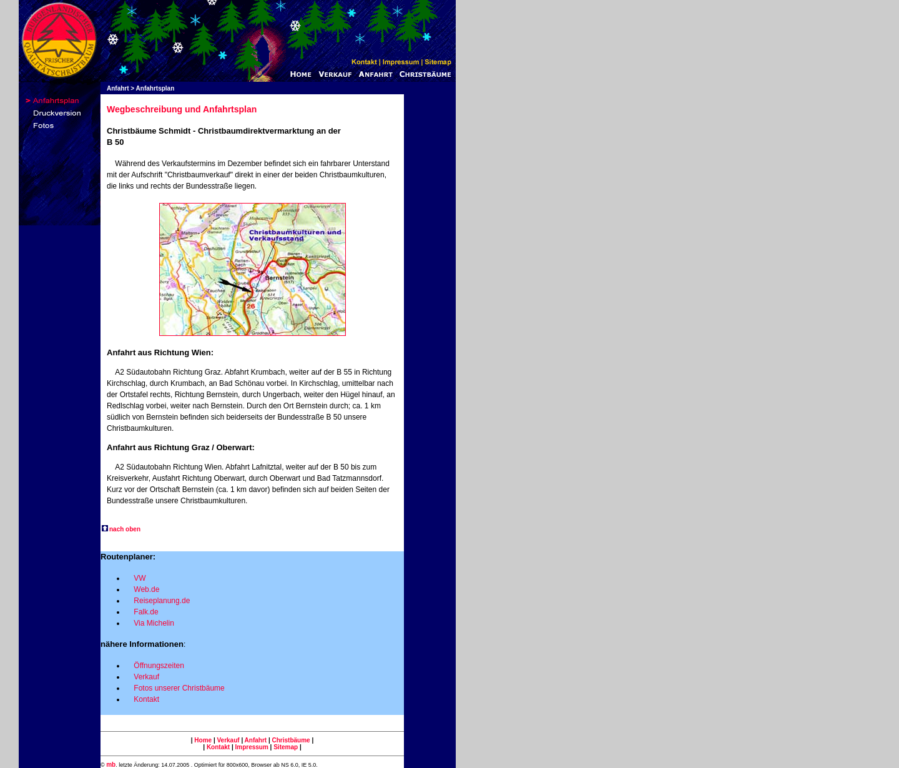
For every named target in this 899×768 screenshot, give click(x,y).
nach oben (124, 529)
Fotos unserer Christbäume (179, 688)
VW (139, 578)
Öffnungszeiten (159, 665)
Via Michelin (154, 623)
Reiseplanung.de (162, 600)
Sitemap (285, 747)
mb (110, 764)
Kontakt (146, 699)
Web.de (146, 589)
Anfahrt (255, 740)
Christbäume (291, 740)
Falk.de (146, 612)
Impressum (251, 747)
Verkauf (146, 676)
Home (203, 740)
